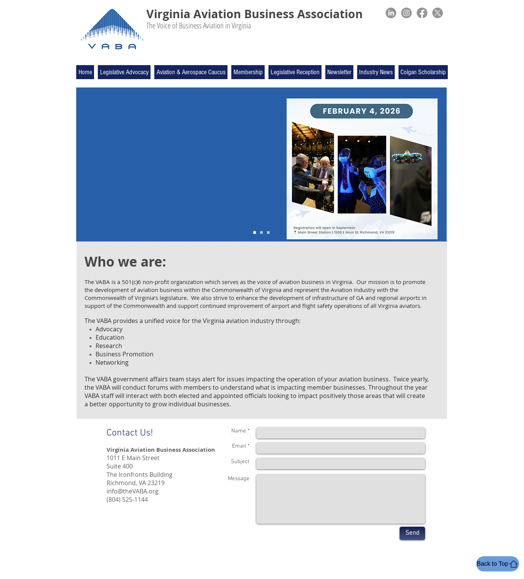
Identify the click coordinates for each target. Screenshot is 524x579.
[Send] (412, 533)
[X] (437, 13)
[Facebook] (422, 13)
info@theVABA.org (132, 491)
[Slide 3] (268, 232)
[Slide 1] (254, 232)
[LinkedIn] (391, 13)
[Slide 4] (261, 232)
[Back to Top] (497, 563)
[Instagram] (406, 13)
